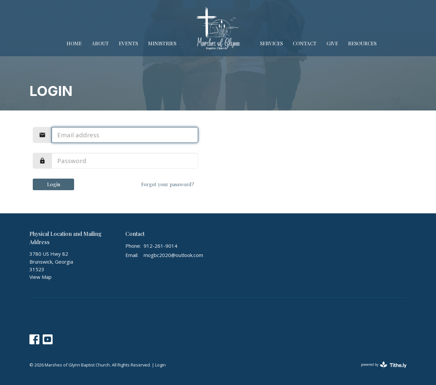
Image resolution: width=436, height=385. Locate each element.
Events (128, 43)
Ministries (162, 43)
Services (271, 43)
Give (332, 43)
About (100, 43)
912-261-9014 (160, 245)
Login (53, 184)
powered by (384, 365)
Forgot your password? (167, 184)
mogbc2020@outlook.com (173, 255)
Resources (362, 43)
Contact (305, 43)
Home (74, 43)
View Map (40, 277)
